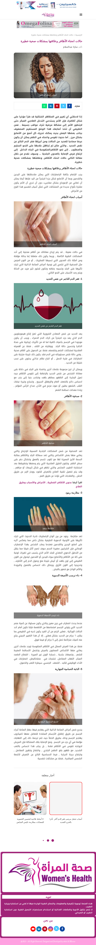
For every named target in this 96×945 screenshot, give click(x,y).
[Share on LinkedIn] (50, 106)
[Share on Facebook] (69, 106)
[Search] (15, 15)
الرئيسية (78, 35)
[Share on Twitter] (63, 106)
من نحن (48, 920)
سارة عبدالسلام (70, 47)
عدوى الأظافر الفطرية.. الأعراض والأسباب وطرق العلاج (50, 484)
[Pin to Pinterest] (57, 106)
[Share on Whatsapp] (44, 106)
